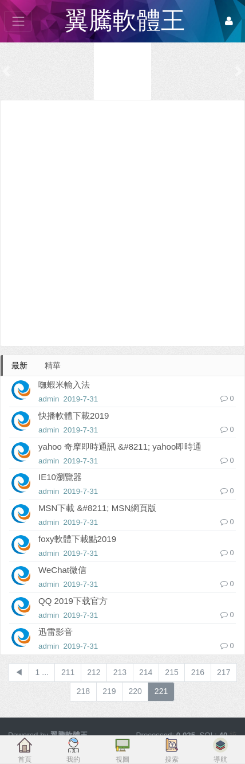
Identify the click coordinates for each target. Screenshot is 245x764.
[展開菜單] (18, 21)
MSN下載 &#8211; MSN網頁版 (97, 508)
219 (109, 691)
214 (145, 672)
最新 (19, 365)
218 (83, 691)
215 (171, 672)
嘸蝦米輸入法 (64, 384)
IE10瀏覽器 (60, 477)
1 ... (42, 672)
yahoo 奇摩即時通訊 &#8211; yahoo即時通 (119, 446)
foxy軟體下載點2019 (77, 539)
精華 (53, 365)
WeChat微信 (62, 570)
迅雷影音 (55, 632)
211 (67, 672)
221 (161, 691)
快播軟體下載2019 (73, 415)
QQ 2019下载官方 (73, 601)
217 (223, 672)
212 (93, 672)
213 (120, 672)
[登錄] (229, 21)
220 (135, 691)
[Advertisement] (122, 223)
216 (197, 672)
